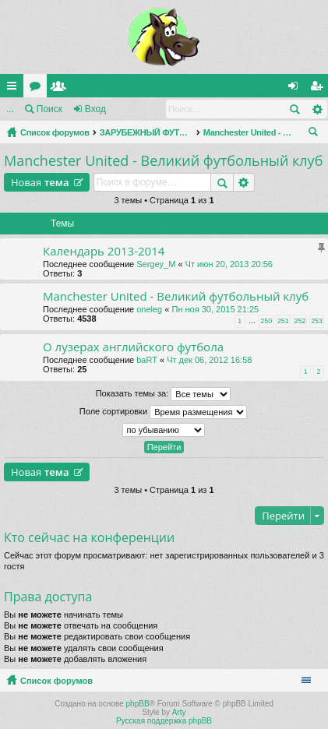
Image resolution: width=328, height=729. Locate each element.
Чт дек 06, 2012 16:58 (209, 359)
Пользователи (61, 88)
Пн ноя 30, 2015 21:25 (215, 309)
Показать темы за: (163, 394)
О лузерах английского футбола (133, 347)
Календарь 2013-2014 (103, 251)
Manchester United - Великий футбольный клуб (250, 132)
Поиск (49, 109)
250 (266, 321)
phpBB (138, 703)
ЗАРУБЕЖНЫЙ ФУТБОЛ (146, 132)
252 (300, 321)
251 (283, 321)
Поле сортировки (163, 412)
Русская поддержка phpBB (164, 721)
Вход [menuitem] (296, 88)
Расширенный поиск (316, 109)
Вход (95, 109)
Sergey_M (155, 264)
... (10, 109)
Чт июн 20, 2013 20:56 (229, 264)
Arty (179, 712)
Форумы (38, 88)
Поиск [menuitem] (316, 134)
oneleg (149, 309)
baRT (146, 359)
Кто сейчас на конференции (89, 537)
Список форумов (55, 132)
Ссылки (14, 88)
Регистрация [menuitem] (319, 88)
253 (317, 321)
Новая (40, 182)
